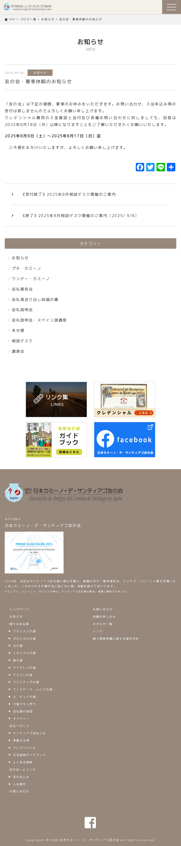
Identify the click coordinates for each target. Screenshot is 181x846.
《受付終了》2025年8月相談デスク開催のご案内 (68, 194)
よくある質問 (23, 762)
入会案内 (19, 784)
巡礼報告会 (22, 289)
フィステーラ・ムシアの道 (33, 689)
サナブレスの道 (24, 668)
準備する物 (21, 740)
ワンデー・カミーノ (31, 278)
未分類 (18, 330)
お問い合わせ (19, 791)
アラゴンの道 (23, 675)
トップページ (19, 609)
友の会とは (21, 777)
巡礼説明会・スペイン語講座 (39, 320)
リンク (98, 631)
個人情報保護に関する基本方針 (116, 639)
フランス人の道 (24, 631)
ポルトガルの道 (24, 639)
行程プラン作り (24, 704)
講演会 (18, 351)
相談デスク (22, 340)
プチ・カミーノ (26, 268)
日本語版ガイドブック (29, 755)
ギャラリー (21, 718)
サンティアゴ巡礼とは (29, 733)
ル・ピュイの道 (24, 697)
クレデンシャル (24, 748)
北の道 (18, 646)
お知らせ (40, 73)
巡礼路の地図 (23, 711)
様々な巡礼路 (19, 624)
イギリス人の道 (24, 653)
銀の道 (18, 660)
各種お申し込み (104, 617)
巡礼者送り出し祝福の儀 (35, 299)
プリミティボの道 (26, 682)
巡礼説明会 (22, 309)
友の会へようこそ (22, 770)
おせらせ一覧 (103, 624)
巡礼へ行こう (19, 726)
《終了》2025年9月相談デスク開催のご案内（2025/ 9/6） (80, 215)
